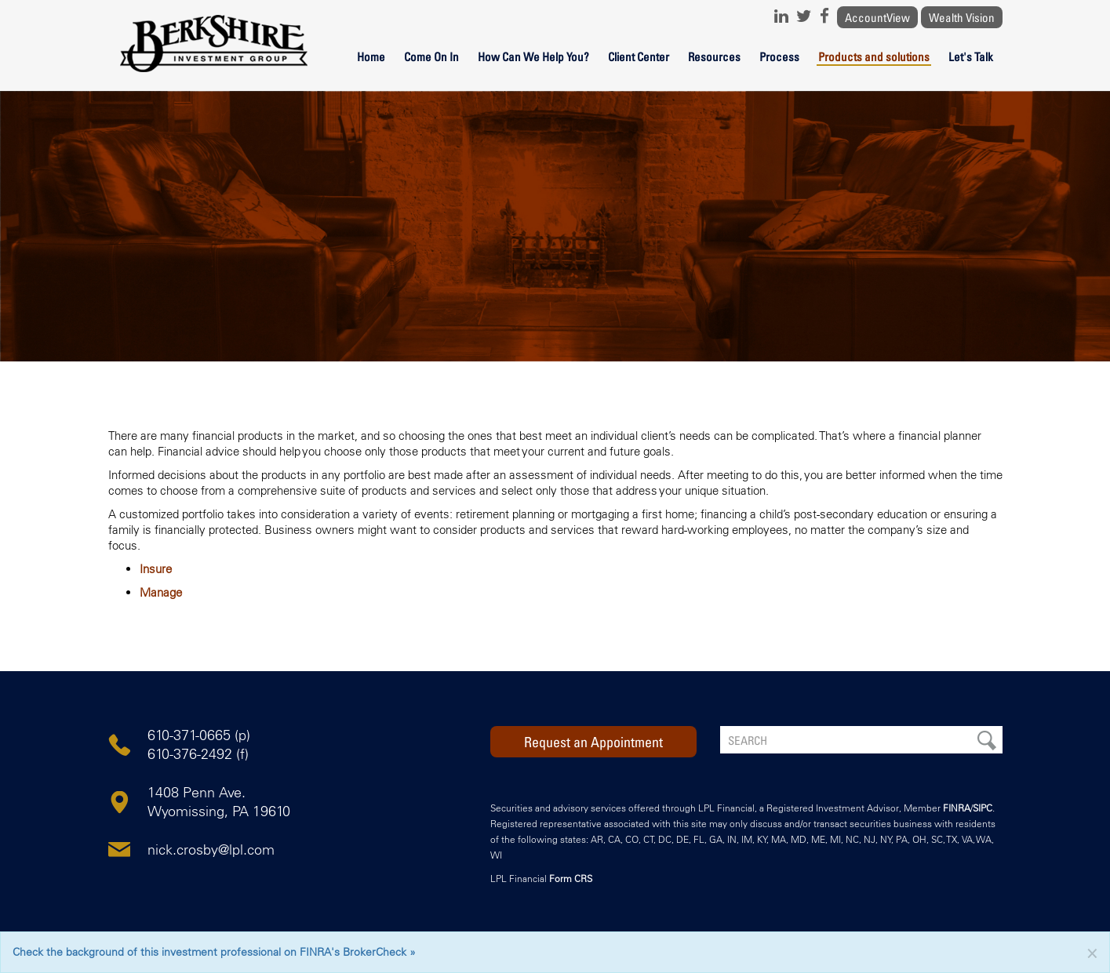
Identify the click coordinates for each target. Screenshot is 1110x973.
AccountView (877, 17)
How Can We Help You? (533, 56)
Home (371, 56)
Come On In (431, 56)
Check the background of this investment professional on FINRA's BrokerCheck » (214, 952)
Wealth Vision (962, 17)
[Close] (1091, 952)
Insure (156, 568)
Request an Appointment (593, 741)
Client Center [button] (638, 56)
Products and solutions (874, 56)
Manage (161, 592)
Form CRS (570, 878)
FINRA (956, 808)
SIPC (982, 808)
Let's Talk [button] (970, 56)
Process (779, 56)
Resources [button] (714, 56)
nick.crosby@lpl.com (211, 850)
